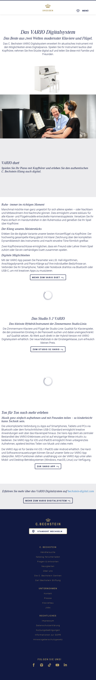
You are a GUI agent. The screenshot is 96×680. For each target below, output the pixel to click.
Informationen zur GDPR (48, 635)
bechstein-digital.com (81, 491)
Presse (48, 598)
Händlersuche (48, 552)
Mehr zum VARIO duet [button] (48, 277)
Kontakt (48, 593)
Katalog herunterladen (48, 557)
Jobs (48, 607)
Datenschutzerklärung (48, 625)
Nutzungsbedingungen (48, 630)
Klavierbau (48, 603)
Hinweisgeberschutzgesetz (48, 639)
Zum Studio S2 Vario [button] (48, 349)
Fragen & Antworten (48, 561)
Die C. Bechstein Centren (48, 576)
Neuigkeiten (48, 566)
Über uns (48, 571)
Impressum (48, 621)
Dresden (48, 10)
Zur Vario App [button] (48, 466)
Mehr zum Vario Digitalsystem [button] (48, 500)
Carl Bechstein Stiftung (48, 580)
